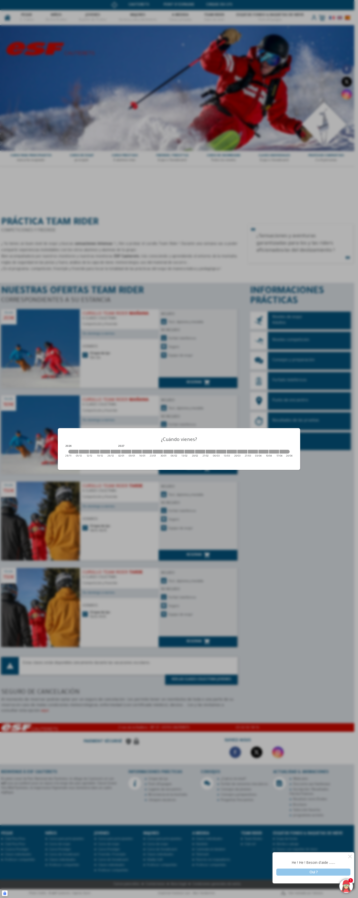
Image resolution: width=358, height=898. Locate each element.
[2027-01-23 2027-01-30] (158, 452)
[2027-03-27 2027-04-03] (253, 452)
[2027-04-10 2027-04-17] (274, 452)
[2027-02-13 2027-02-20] (190, 452)
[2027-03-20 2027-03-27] (242, 452)
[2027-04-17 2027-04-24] (285, 452)
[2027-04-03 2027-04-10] (263, 452)
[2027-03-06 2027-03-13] (221, 452)
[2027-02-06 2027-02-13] (179, 452)
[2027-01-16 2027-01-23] (147, 452)
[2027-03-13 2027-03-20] (232, 452)
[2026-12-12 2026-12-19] (94, 452)
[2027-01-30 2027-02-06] (168, 452)
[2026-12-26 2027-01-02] (116, 452)
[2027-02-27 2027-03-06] (211, 452)
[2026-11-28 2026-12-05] (73, 452)
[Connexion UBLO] (5, 893)
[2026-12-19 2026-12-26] (105, 452)
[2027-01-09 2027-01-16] (137, 452)
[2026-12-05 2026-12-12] (84, 452)
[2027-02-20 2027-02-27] (200, 452)
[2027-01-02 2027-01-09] (126, 452)
